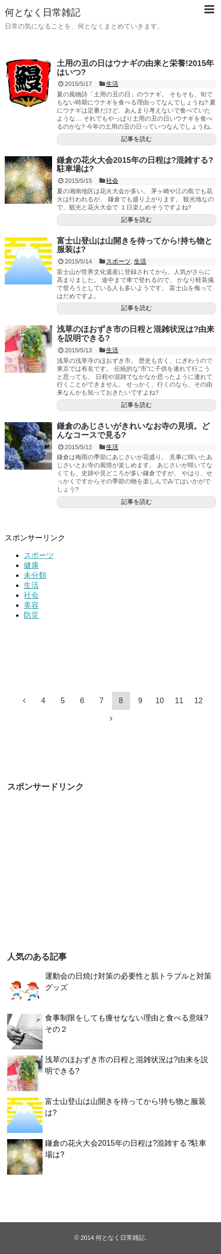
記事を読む (136, 138)
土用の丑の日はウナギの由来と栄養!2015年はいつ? (135, 68)
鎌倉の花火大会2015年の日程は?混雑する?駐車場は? (135, 165)
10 (160, 701)
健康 (31, 565)
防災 (31, 615)
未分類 (35, 575)
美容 (31, 605)
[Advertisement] (52, 649)
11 (179, 701)
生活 (112, 83)
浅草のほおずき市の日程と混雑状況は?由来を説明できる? (135, 334)
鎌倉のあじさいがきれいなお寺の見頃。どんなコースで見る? (133, 431)
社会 (112, 180)
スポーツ (118, 261)
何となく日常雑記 (42, 12)
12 (198, 701)
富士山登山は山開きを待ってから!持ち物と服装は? (134, 245)
